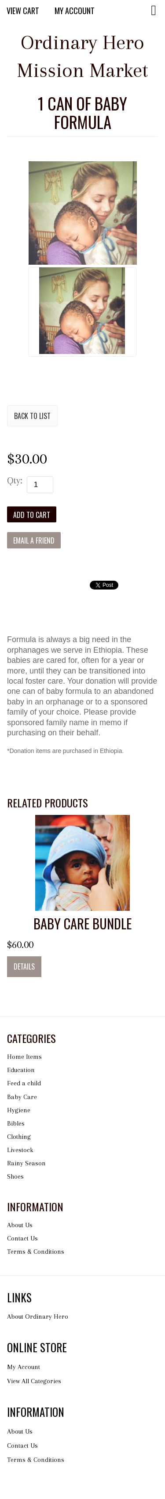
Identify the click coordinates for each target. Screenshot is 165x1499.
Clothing (19, 1137)
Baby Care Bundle (82, 923)
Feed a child (24, 1083)
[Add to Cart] (31, 514)
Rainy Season (26, 1163)
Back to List (32, 416)
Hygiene (18, 1110)
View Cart (23, 10)
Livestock (20, 1150)
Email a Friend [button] (34, 540)
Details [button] (24, 966)
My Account (75, 10)
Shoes (15, 1176)
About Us (20, 1225)
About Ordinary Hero (37, 1316)
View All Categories (34, 1381)
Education (21, 1070)
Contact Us (22, 1238)
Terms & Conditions (35, 1252)
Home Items (24, 1057)
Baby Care (22, 1097)
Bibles (16, 1123)
